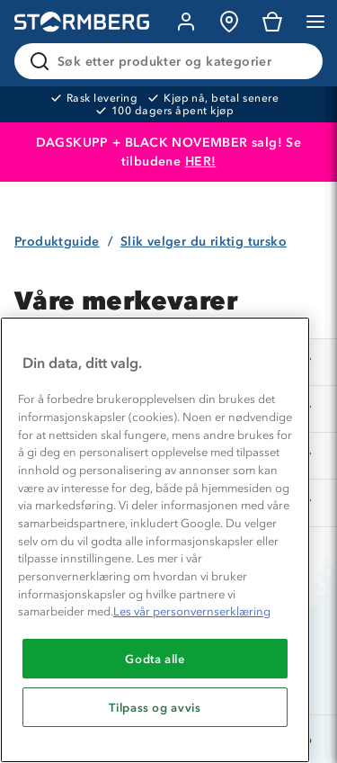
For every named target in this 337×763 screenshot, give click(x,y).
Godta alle (155, 658)
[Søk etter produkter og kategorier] (172, 61)
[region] (155, 540)
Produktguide (57, 241)
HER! (201, 161)
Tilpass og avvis (155, 707)
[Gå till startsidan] (81, 22)
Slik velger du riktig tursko (203, 241)
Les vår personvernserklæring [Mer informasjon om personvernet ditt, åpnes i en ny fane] (191, 611)
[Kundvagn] (272, 21)
